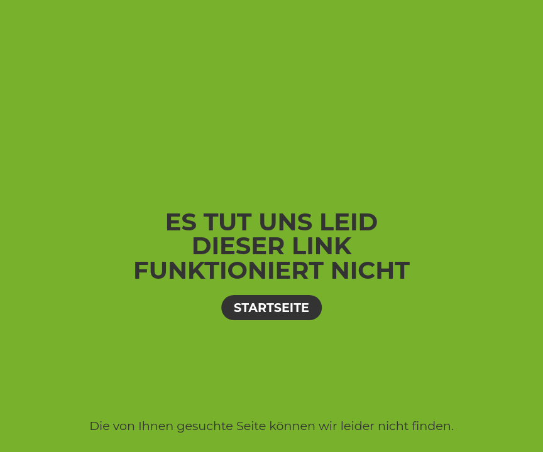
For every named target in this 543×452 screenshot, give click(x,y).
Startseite (271, 307)
